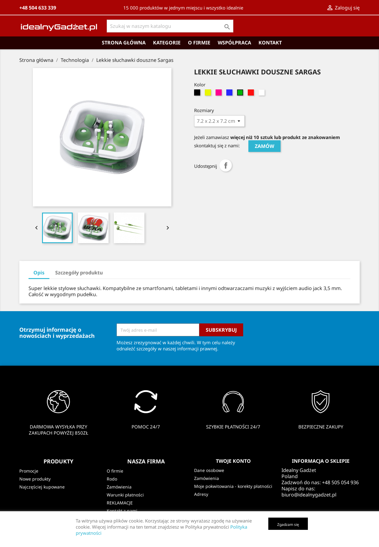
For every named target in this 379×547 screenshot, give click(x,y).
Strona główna (124, 42)
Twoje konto (233, 461)
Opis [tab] (38, 272)
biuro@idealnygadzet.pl (308, 494)
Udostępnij (226, 165)
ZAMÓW (264, 146)
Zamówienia (119, 487)
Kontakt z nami (122, 511)
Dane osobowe (209, 470)
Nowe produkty (35, 479)
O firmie (199, 42)
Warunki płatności (125, 495)
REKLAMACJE (120, 503)
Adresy (201, 494)
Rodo (112, 479)
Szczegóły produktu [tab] (79, 272)
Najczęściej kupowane (42, 487)
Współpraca (234, 42)
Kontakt (270, 42)
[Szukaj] (170, 26)
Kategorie (167, 42)
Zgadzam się (288, 524)
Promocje (28, 471)
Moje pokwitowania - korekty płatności (233, 486)
